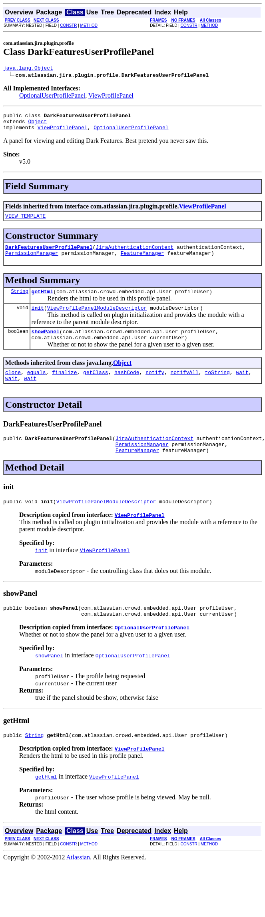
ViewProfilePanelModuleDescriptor (97, 318)
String (19, 300)
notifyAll (185, 386)
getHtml (43, 300)
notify (154, 386)
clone (13, 386)
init (38, 318)
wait (242, 386)
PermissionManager (31, 261)
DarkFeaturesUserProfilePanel (48, 254)
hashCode (126, 386)
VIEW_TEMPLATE (25, 221)
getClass (95, 386)
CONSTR (68, 25)
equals (36, 386)
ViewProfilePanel (110, 96)
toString (217, 386)
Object (37, 124)
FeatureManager (142, 261)
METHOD (89, 25)
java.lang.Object (28, 68)
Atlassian (78, 881)
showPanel (46, 343)
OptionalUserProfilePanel (52, 96)
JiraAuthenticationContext (134, 254)
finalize (64, 386)
